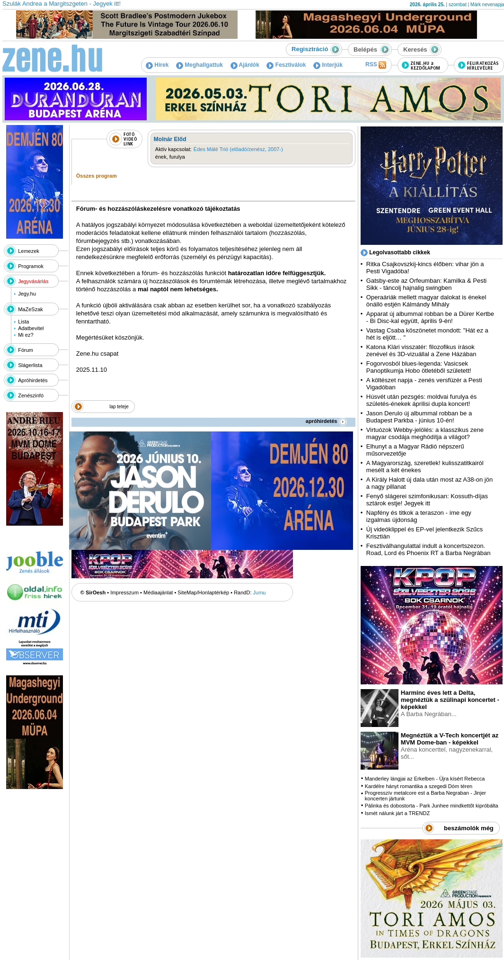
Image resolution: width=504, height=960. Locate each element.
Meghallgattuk (199, 65)
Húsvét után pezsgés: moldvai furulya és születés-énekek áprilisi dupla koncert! (421, 400)
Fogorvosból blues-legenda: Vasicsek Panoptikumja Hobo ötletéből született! (418, 367)
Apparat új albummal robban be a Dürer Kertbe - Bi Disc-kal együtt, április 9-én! (430, 317)
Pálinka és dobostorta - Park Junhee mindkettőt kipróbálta (431, 805)
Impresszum (124, 592)
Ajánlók (244, 65)
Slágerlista (30, 365)
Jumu (259, 592)
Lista (23, 321)
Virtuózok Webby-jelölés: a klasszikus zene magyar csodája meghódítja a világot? (425, 433)
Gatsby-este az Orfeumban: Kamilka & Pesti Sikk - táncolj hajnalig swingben (426, 284)
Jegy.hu (27, 293)
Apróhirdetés (32, 380)
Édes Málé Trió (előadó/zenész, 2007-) (238, 149)
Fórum (25, 350)
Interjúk (328, 65)
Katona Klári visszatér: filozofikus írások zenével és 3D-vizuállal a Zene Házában (421, 350)
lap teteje (119, 406)
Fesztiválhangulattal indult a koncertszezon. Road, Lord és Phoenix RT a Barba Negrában (428, 549)
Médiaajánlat (158, 592)
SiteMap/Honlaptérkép (203, 592)
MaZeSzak (30, 309)
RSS (375, 65)
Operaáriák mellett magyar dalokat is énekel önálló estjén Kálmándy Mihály (426, 301)
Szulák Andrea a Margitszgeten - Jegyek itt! (61, 3)
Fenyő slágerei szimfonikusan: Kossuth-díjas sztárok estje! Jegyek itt (427, 500)
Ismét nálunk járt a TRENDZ (397, 813)
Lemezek (28, 251)
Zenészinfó (31, 395)
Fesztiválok (286, 65)
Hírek (157, 65)
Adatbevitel (31, 328)
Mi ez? (25, 335)
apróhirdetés (326, 421)
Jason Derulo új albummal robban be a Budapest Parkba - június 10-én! (419, 417)
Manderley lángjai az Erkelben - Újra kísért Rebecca (425, 778)
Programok (31, 266)
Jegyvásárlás (33, 281)
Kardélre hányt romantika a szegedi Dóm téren (418, 786)
